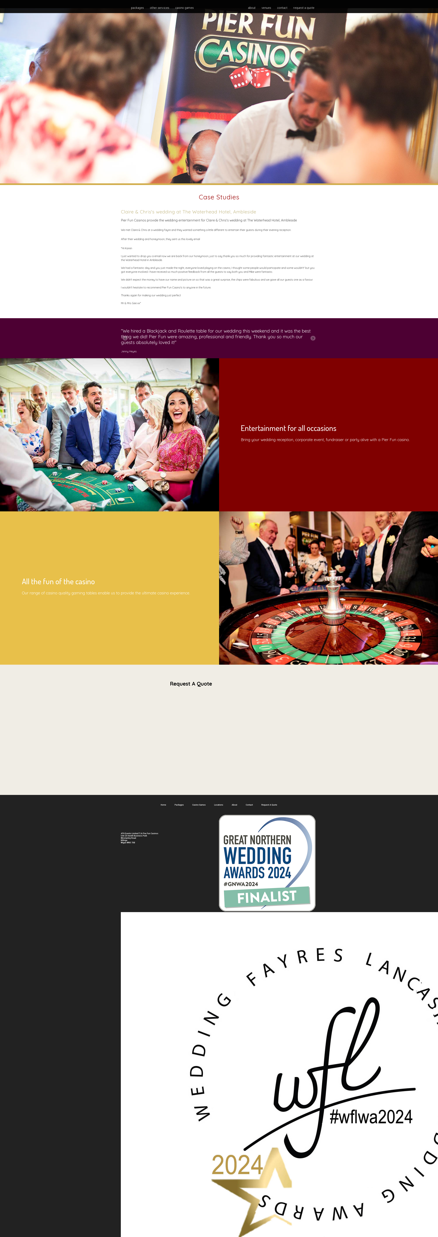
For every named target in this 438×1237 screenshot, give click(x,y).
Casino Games (184, 7)
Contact (282, 7)
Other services (159, 7)
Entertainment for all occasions (288, 428)
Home (163, 805)
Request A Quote (304, 7)
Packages (137, 7)
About (252, 7)
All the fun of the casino (58, 581)
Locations (218, 805)
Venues (266, 7)
